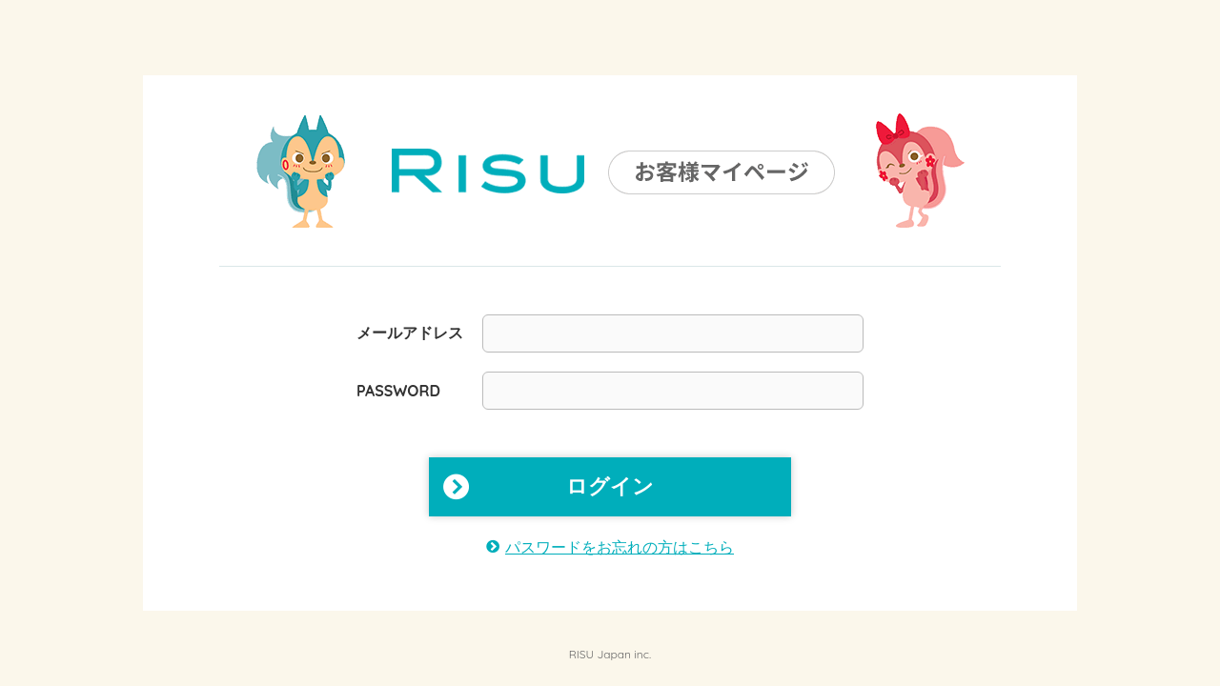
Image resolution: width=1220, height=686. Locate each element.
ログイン (610, 486)
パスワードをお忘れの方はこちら (619, 546)
